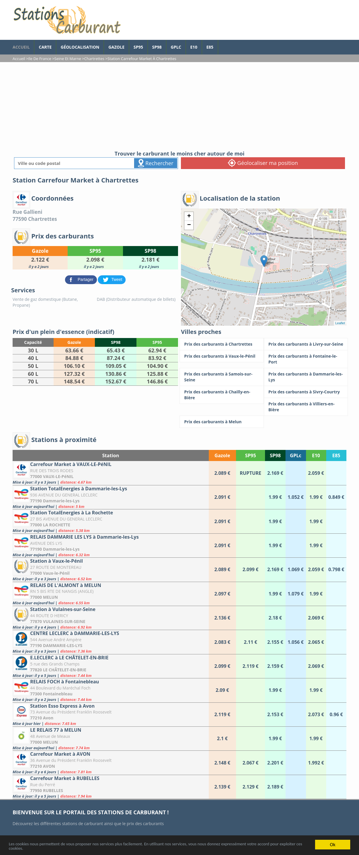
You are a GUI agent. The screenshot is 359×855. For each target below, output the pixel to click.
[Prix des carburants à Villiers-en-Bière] (306, 407)
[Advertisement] (179, 106)
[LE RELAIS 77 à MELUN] (111, 738)
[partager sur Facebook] (81, 279)
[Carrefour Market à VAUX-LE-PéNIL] (111, 473)
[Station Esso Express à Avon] (111, 714)
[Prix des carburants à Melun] (221, 422)
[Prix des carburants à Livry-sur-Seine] (306, 344)
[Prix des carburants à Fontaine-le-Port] (306, 359)
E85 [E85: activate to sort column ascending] (336, 455)
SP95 (138, 47)
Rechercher (155, 163)
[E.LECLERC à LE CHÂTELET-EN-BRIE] (111, 666)
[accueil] (67, 20)
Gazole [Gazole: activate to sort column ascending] (222, 455)
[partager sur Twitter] (112, 279)
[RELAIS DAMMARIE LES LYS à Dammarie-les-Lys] (111, 545)
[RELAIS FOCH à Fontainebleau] (111, 690)
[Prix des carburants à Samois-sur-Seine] (221, 377)
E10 (193, 47)
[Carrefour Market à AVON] (111, 762)
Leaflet (340, 323)
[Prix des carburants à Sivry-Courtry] (306, 392)
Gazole (116, 47)
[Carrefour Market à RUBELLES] (111, 787)
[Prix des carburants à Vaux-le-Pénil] (221, 356)
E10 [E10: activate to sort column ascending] (316, 455)
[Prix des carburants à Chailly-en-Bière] (221, 395)
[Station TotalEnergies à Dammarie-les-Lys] (111, 497)
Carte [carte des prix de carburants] (45, 47)
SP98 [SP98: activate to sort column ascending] (275, 455)
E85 (209, 47)
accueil (21, 47)
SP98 (157, 47)
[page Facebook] (222, 44)
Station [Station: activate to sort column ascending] (110, 455)
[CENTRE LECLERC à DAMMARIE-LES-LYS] (111, 642)
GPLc (176, 47)
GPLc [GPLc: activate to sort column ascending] (295, 455)
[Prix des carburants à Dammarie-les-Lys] (306, 377)
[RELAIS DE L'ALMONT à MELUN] (111, 594)
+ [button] (189, 216)
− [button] (189, 225)
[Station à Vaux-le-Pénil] (111, 569)
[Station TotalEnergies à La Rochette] (111, 521)
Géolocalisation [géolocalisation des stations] (80, 47)
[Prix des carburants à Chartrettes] (221, 344)
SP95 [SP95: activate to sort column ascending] (250, 455)
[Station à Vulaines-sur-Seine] (111, 618)
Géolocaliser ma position (263, 163)
